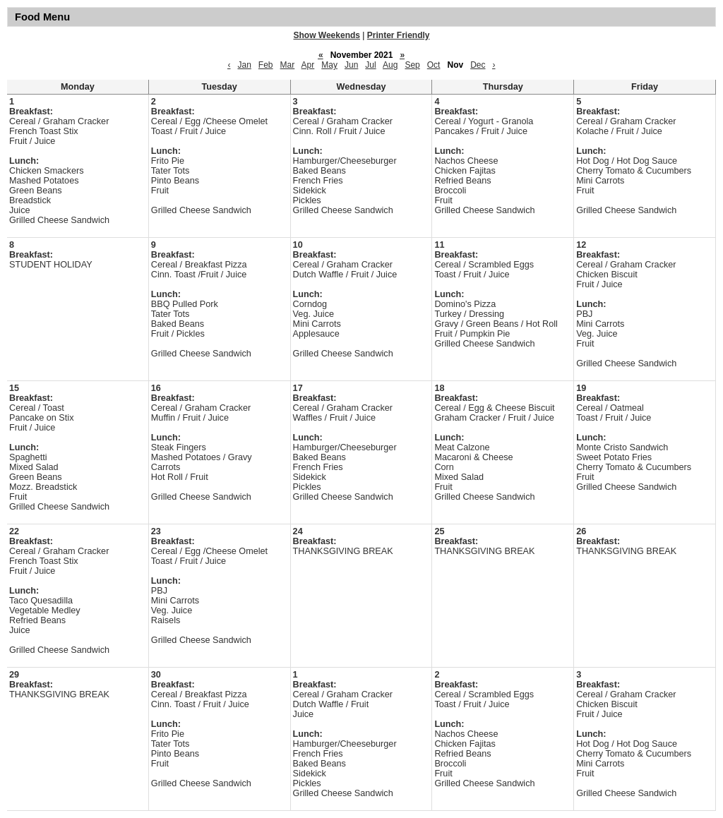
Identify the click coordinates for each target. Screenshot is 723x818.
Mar (287, 65)
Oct (434, 65)
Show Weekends (327, 35)
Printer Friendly (398, 35)
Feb (265, 65)
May (329, 65)
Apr (308, 65)
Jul (370, 65)
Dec (477, 65)
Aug (390, 65)
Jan (244, 65)
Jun (351, 65)
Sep (412, 65)
